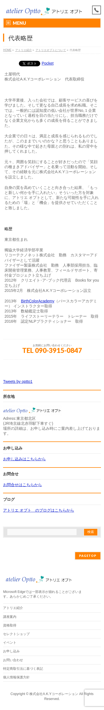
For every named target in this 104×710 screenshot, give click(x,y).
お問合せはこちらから (22, 484)
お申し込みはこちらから (24, 459)
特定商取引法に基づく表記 (23, 669)
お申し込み (11, 651)
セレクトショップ (16, 634)
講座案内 (9, 617)
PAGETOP (88, 555)
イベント (9, 643)
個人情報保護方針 (16, 677)
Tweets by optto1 (17, 381)
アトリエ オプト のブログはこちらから (38, 510)
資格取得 (9, 625)
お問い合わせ (13, 660)
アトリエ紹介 (13, 608)
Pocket (48, 63)
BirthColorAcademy (37, 301)
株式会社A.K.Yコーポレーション (53, 694)
